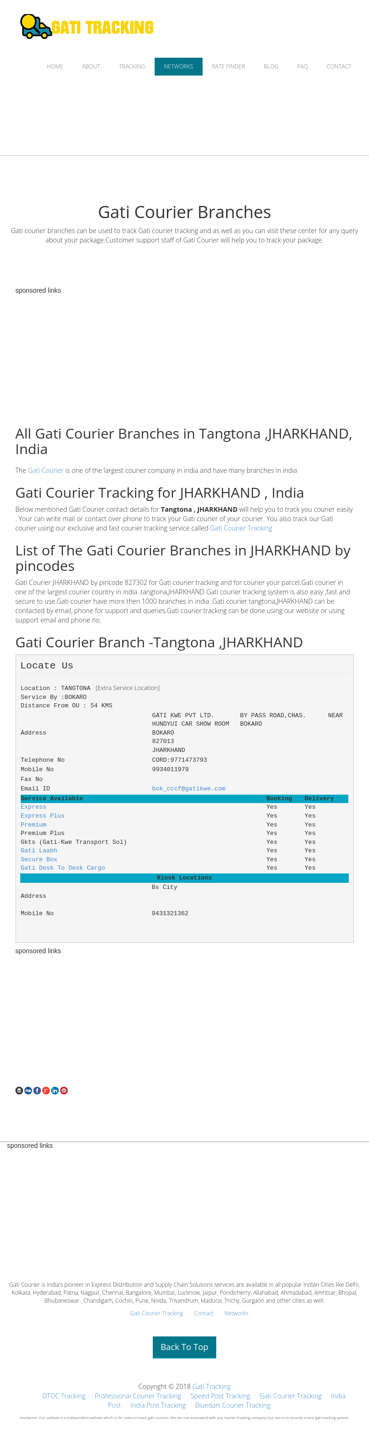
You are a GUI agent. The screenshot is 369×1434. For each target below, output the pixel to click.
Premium (34, 824)
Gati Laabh (39, 850)
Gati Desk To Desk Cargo (63, 868)
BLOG (271, 66)
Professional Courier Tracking (138, 1395)
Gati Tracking (211, 1386)
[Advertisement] (185, 1020)
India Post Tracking (158, 1405)
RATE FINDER (228, 66)
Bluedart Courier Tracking (232, 1405)
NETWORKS (178, 66)
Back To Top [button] (185, 1346)
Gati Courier (45, 470)
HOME (55, 66)
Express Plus (43, 815)
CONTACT (339, 66)
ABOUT (91, 66)
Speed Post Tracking (220, 1395)
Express (34, 807)
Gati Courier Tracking (241, 528)
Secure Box (39, 859)
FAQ (303, 66)
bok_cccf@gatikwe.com (189, 788)
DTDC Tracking (64, 1395)
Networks (236, 1313)
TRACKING (132, 66)
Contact (204, 1313)
